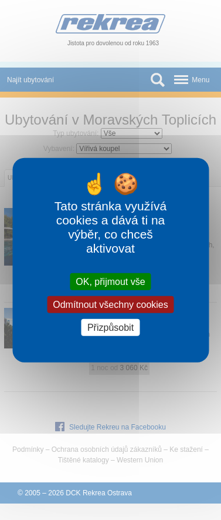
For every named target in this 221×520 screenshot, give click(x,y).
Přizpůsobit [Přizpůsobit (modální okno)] (110, 328)
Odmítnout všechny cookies (110, 304)
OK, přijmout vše (110, 281)
